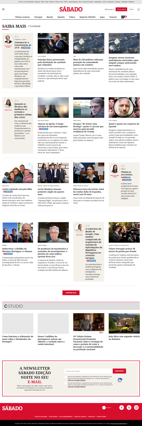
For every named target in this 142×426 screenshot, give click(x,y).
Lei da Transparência (65, 416)
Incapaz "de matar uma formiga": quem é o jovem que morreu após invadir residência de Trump (88, 127)
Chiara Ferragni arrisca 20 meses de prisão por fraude (122, 250)
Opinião (61, 17)
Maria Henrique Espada (114, 175)
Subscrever (119, 371)
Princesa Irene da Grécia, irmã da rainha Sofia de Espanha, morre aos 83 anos (88, 192)
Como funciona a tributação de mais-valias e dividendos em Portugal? (17, 339)
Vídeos (72, 17)
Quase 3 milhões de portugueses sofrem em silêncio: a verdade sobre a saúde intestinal (51, 340)
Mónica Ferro (8, 110)
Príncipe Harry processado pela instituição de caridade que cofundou (52, 62)
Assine (121, 9)
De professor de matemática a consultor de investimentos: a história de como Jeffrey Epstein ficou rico (53, 252)
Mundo (50, 17)
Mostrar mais (71, 293)
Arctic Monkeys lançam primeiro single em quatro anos (51, 192)
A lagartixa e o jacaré (20, 39)
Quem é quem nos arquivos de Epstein (124, 125)
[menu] (3, 9)
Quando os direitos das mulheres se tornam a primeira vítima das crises (23, 110)
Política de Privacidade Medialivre (77, 380)
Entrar (131, 9)
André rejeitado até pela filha (17, 189)
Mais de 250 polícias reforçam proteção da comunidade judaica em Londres (88, 62)
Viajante (113, 17)
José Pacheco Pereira (8, 46)
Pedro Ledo (79, 235)
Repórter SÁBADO (88, 17)
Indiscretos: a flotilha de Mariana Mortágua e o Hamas (17, 250)
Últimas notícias (22, 17)
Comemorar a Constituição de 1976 (22, 45)
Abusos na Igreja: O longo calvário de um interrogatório (53, 125)
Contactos (91, 416)
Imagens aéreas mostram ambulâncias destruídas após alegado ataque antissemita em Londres (123, 61)
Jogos (102, 17)
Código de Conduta (80, 416)
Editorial (123, 169)
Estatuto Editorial (41, 416)
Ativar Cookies (101, 416)
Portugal (38, 17)
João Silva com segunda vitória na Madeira (124, 337)
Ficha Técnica (53, 416)
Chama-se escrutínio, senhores (127, 174)
